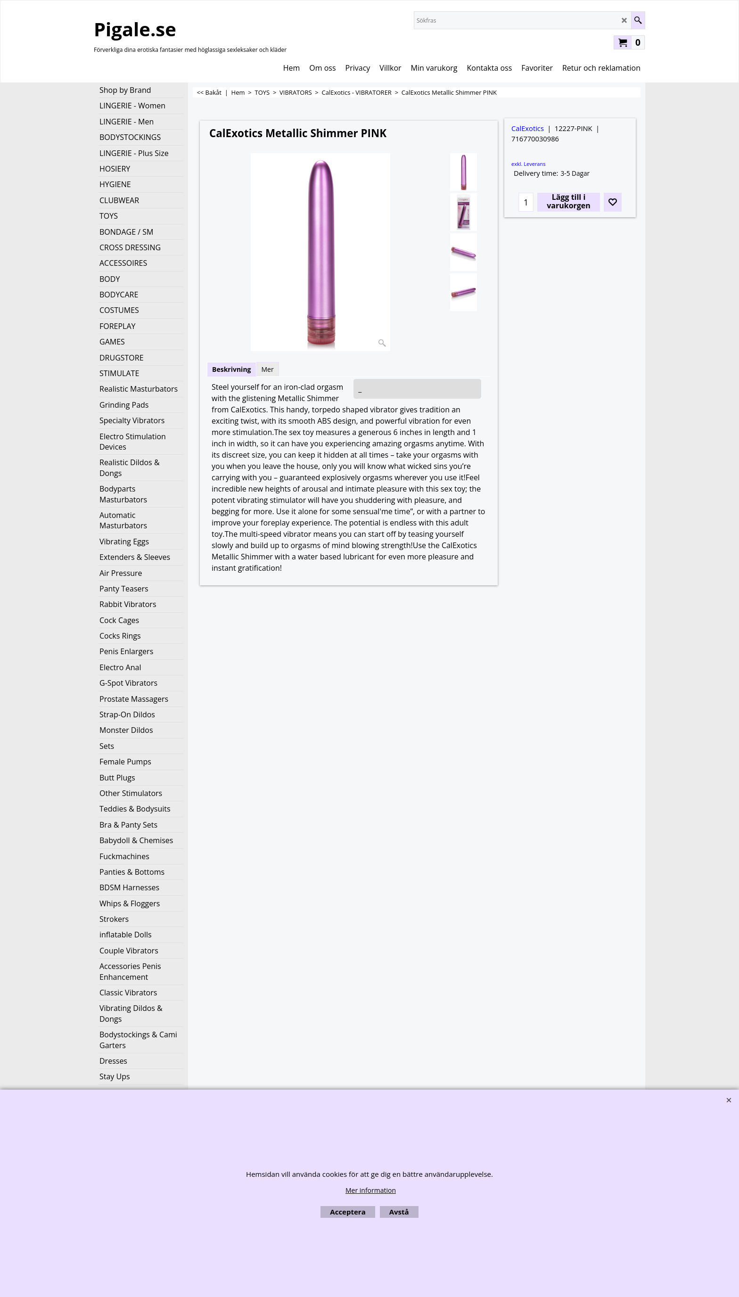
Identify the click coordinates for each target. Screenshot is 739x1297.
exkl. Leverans (528, 163)
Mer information (370, 1190)
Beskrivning (231, 369)
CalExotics (527, 128)
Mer (268, 369)
